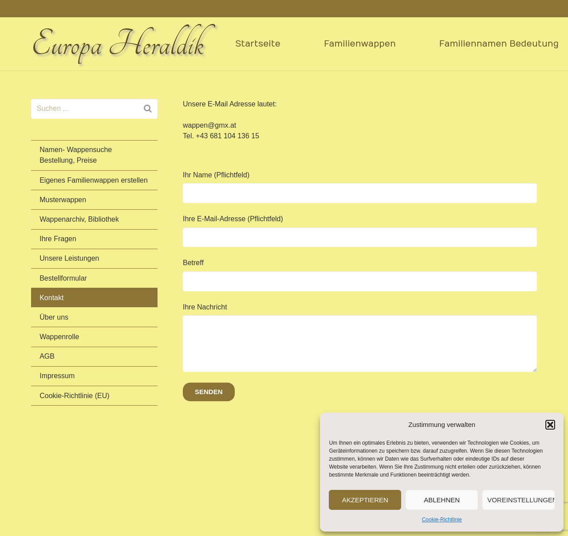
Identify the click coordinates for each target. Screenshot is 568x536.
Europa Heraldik (117, 44)
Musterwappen (62, 199)
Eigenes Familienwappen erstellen (93, 180)
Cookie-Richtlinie (442, 519)
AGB (47, 356)
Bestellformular (63, 278)
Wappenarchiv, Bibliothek (79, 219)
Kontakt (51, 297)
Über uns (53, 317)
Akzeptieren (365, 500)
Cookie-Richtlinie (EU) (74, 395)
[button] (550, 424)
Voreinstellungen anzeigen (521, 500)
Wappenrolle (59, 336)
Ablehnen (442, 500)
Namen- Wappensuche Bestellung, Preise (75, 155)
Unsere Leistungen (69, 258)
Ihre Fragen (57, 239)
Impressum (57, 376)
